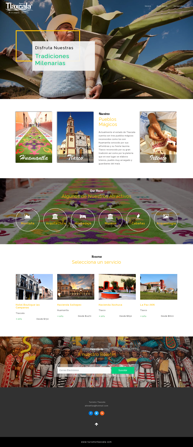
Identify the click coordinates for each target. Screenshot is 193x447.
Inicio (148, 6)
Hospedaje (180, 6)
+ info (19, 319)
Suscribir (120, 370)
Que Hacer (162, 6)
